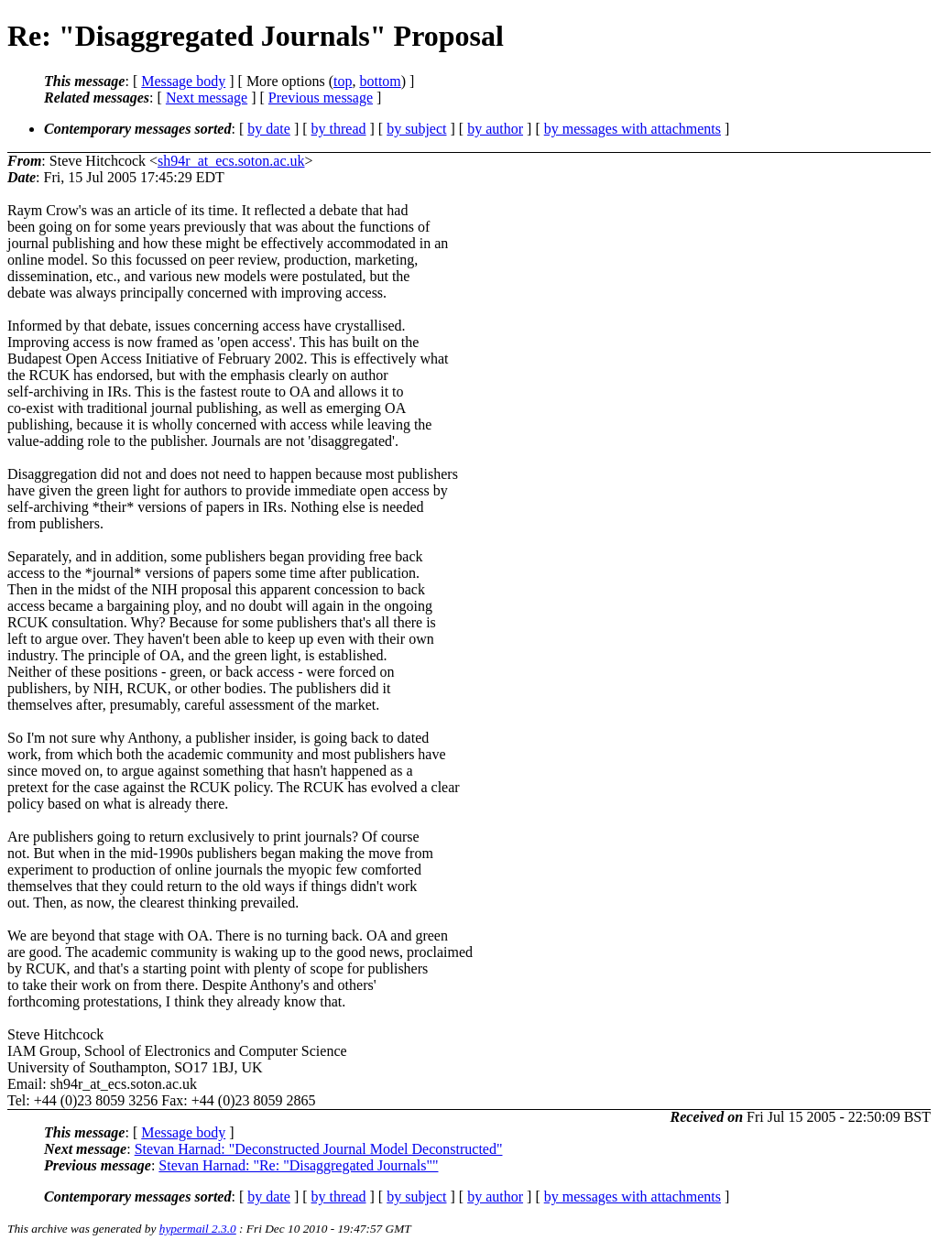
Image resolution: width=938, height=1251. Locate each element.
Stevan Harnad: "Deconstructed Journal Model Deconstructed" (319, 1149)
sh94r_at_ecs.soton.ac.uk (231, 161)
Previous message (320, 97)
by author (495, 128)
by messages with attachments (632, 128)
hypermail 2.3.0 (197, 1228)
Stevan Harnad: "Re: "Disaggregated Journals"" (298, 1165)
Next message (206, 97)
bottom (379, 81)
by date (268, 128)
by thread (338, 128)
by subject (416, 128)
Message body (183, 81)
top (342, 81)
